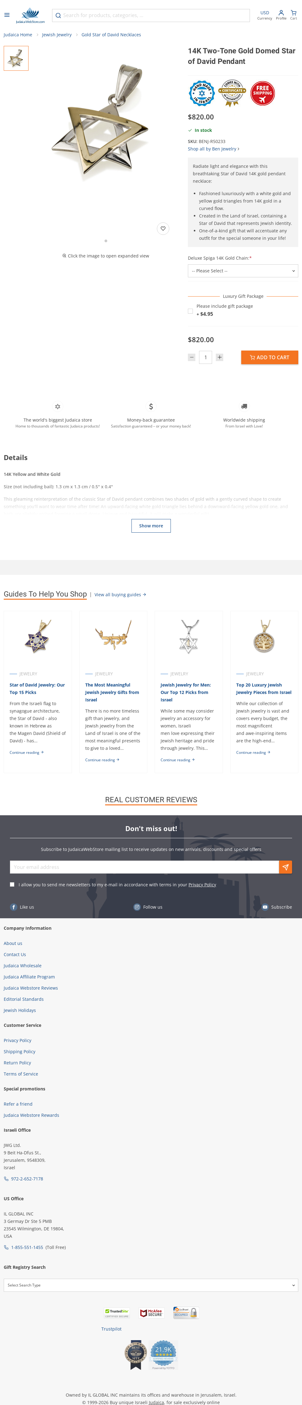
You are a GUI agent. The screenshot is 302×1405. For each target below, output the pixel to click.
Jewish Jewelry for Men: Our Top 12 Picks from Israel (186, 692)
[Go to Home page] (30, 15)
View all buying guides (121, 594)
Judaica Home (18, 35)
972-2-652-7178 (27, 1179)
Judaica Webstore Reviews (31, 988)
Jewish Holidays (20, 1010)
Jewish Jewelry (57, 35)
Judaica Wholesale (23, 966)
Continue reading (27, 752)
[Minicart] (293, 15)
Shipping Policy (19, 1051)
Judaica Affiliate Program (29, 977)
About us (13, 943)
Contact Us (15, 954)
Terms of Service (21, 1074)
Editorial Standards (24, 999)
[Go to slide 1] (105, 240)
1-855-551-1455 (27, 1247)
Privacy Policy (202, 885)
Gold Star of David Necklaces (111, 35)
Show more (151, 526)
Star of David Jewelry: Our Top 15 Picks (37, 688)
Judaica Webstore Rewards (31, 1115)
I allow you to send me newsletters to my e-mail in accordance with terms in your (117, 885)
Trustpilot (111, 1329)
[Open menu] (7, 15)
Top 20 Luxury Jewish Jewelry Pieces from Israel (263, 688)
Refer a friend (18, 1104)
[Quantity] (205, 357)
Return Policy (17, 1063)
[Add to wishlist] (163, 228)
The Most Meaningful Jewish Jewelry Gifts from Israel (112, 692)
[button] (105, 120)
